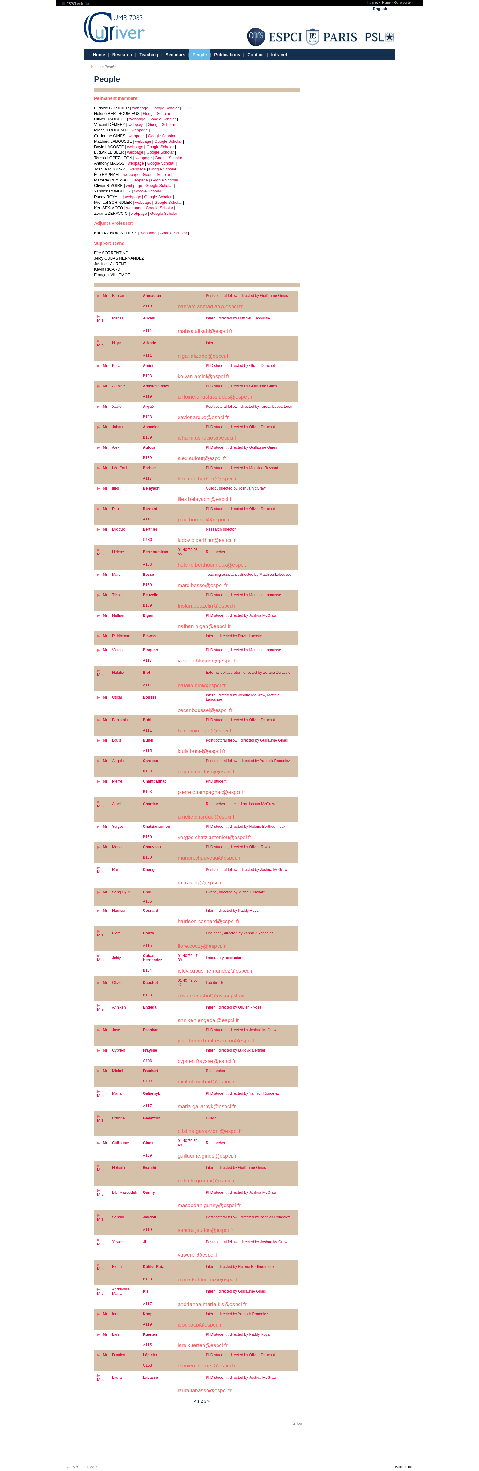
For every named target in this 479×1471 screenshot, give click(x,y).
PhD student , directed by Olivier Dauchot (240, 365)
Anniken (119, 1007)
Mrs (100, 320)
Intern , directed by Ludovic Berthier (235, 1050)
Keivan (118, 365)
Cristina (118, 1118)
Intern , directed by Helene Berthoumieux (240, 1267)
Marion (118, 847)
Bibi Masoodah (124, 1192)
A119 (147, 306)
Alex (115, 447)
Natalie (118, 672)
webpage (140, 108)
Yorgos (118, 826)
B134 (147, 970)
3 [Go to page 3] (205, 1401)
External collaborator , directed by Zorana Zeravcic (248, 672)
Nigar (116, 343)
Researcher (215, 552)
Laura (117, 1377)
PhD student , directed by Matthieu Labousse (243, 595)
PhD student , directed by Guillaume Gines (241, 386)
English (380, 8)
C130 (147, 540)
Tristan (117, 595)
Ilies (115, 488)
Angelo (118, 761)
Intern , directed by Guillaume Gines (236, 1168)
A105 (147, 901)
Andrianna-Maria (121, 1291)
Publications (227, 54)
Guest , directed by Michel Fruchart (235, 892)
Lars (115, 1334)
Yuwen (117, 1242)
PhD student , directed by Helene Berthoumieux (246, 826)
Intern (211, 343)
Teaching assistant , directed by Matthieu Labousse (248, 574)
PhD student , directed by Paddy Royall (239, 1334)
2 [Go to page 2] (202, 1401)
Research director (221, 529)
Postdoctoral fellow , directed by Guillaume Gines (247, 296)
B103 (147, 376)
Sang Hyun (121, 892)
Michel (117, 1071)
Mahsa (117, 318)
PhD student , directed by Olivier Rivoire (239, 847)
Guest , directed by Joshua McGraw (236, 488)
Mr (105, 296)
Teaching (148, 54)
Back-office (403, 1467)
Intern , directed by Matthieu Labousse (238, 318)
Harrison (119, 910)
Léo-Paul (119, 468)
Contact (255, 54)
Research (122, 54)
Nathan (118, 615)
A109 (147, 1155)
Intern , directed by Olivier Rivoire (233, 1007)
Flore (116, 933)
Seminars (175, 54)
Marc (116, 574)
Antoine (118, 386)
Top (299, 1423)
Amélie (118, 804)
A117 (147, 478)
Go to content (403, 2)
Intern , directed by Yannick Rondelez (237, 1314)
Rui (115, 869)
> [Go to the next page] (208, 1401)
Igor (115, 1314)
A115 (147, 751)
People (199, 54)
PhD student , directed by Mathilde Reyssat (242, 468)
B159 (147, 437)
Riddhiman (121, 636)
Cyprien (118, 1050)
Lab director (216, 982)
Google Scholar (165, 108)
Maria (117, 1093)
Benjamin (120, 720)
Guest (211, 1118)
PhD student (216, 781)
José (116, 1030)
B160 (147, 837)
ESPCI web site (75, 3)
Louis (116, 740)
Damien (118, 1355)
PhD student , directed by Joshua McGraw (241, 615)
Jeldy (116, 958)
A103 (147, 564)
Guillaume (120, 1143)
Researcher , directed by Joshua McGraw (240, 804)
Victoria (118, 650)
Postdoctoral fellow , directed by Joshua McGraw (246, 869)
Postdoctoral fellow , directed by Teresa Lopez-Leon (249, 406)
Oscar (117, 697)
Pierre (117, 781)
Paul (116, 509)
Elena (117, 1267)
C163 (147, 1061)
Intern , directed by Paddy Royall (233, 910)
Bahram (118, 296)
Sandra (118, 1217)
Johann (118, 427)
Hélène (118, 552)
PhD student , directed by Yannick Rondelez (242, 1093)
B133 (147, 995)
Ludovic (118, 529)
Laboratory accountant (224, 958)
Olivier (117, 982)
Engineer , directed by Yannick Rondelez (240, 933)
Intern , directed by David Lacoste (234, 636)
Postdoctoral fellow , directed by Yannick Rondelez (248, 761)
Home (387, 2)
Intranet (372, 2)
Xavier (117, 406)
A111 (147, 331)
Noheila (118, 1168)
